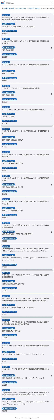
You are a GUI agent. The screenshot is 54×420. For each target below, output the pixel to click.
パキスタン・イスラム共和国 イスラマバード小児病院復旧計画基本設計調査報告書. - (25, 226)
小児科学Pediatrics (34, 8)
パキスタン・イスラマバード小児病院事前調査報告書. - (21, 88)
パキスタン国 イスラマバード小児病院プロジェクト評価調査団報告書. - (25, 132)
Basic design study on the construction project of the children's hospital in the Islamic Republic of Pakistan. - (25, 18)
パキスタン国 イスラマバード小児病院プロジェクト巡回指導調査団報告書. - (25, 179)
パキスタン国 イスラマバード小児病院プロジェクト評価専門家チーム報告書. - (25, 202)
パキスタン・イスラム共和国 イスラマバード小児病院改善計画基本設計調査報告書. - (25, 276)
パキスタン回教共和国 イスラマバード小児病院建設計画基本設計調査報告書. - (25, 42)
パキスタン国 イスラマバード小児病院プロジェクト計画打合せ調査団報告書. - (25, 155)
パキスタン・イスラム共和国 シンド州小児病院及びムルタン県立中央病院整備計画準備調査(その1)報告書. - (25, 323)
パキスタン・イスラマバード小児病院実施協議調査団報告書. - (23, 109)
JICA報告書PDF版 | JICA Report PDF (14, 8)
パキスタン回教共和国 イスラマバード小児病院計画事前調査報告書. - (25, 66)
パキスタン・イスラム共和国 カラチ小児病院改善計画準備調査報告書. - (25, 346)
